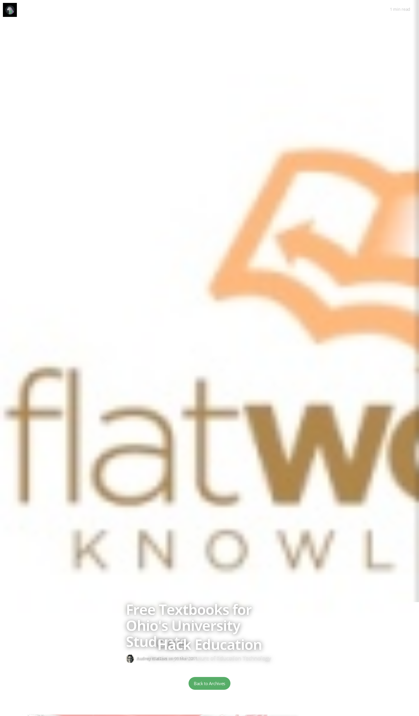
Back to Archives (209, 683)
